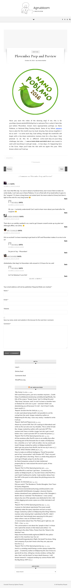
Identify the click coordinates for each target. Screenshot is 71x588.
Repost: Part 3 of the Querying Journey (28, 505)
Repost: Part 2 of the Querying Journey (28, 546)
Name (6, 291)
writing (35, 52)
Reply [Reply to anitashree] (65, 264)
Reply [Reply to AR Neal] (65, 212)
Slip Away (18, 392)
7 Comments (35, 162)
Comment (7, 324)
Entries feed (19, 371)
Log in (17, 367)
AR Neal (15, 202)
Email (6, 300)
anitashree (12, 256)
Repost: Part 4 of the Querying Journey (28, 468)
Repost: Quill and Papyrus (24, 422)
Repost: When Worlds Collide (25, 450)
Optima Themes (18, 584)
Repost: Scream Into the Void (25, 410)
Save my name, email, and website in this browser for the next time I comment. (29, 320)
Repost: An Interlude (22, 482)
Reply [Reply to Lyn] (65, 198)
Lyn (8, 184)
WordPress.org (20, 380)
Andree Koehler (42, 60)
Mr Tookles (12, 230)
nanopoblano (9, 158)
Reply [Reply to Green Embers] (65, 226)
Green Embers (13, 216)
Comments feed (20, 375)
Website (6, 309)
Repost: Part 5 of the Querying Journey (28, 436)
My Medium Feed (37, 387)
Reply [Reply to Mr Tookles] (65, 241)
